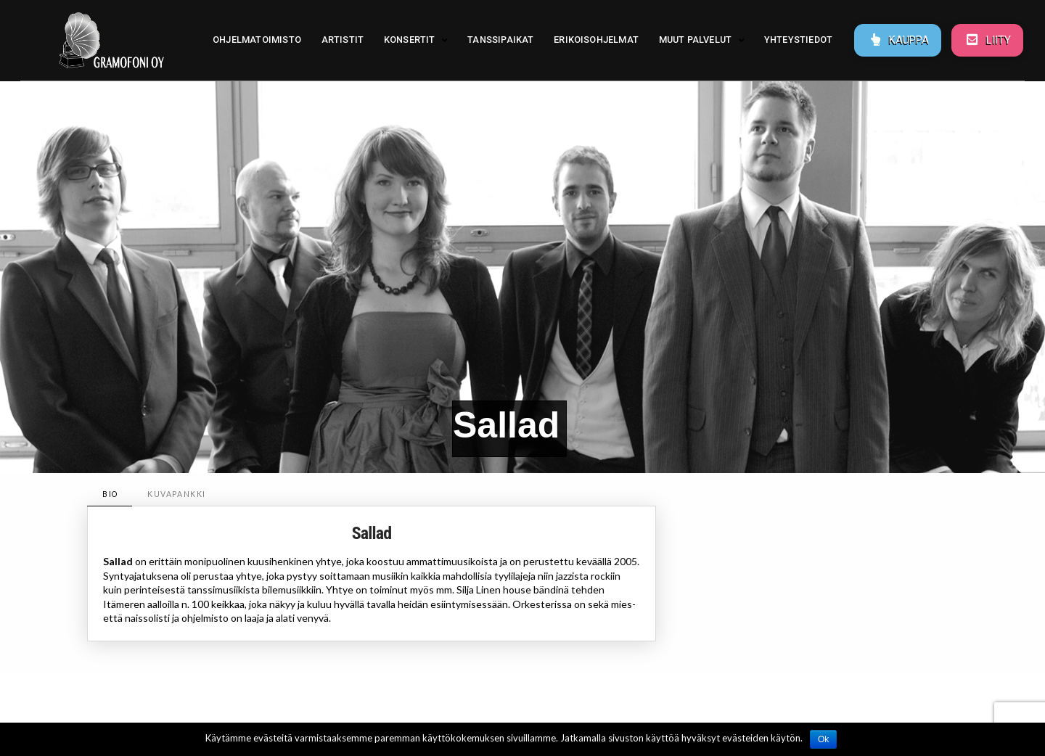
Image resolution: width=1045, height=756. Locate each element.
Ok (823, 739)
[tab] (109, 494)
